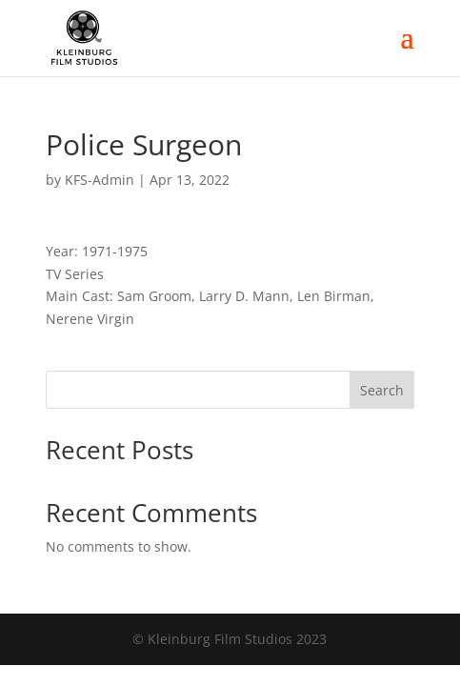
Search (382, 390)
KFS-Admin (99, 180)
